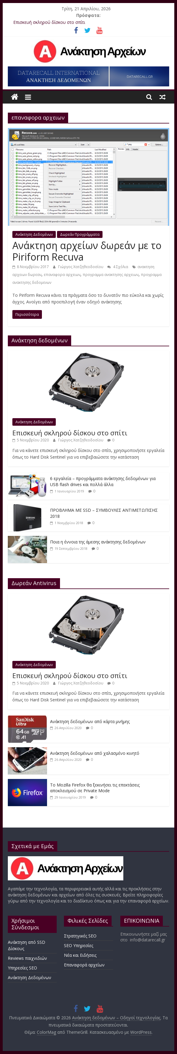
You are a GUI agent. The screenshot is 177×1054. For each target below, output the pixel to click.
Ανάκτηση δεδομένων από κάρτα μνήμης (90, 721)
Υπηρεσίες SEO (22, 968)
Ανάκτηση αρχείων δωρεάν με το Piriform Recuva (86, 251)
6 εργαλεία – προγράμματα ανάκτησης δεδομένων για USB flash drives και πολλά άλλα (103, 481)
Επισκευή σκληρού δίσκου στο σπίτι (49, 22)
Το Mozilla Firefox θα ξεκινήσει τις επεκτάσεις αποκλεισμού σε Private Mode (95, 788)
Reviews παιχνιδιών (27, 958)
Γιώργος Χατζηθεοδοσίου (81, 266)
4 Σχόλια (117, 266)
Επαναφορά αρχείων (84, 965)
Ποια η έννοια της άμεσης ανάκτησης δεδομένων (98, 542)
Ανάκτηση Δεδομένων (34, 234)
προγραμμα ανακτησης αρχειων (110, 274)
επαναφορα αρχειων (62, 274)
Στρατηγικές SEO (80, 936)
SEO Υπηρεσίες (78, 945)
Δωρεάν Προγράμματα (80, 234)
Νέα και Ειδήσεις (80, 955)
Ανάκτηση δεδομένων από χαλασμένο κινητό (94, 753)
